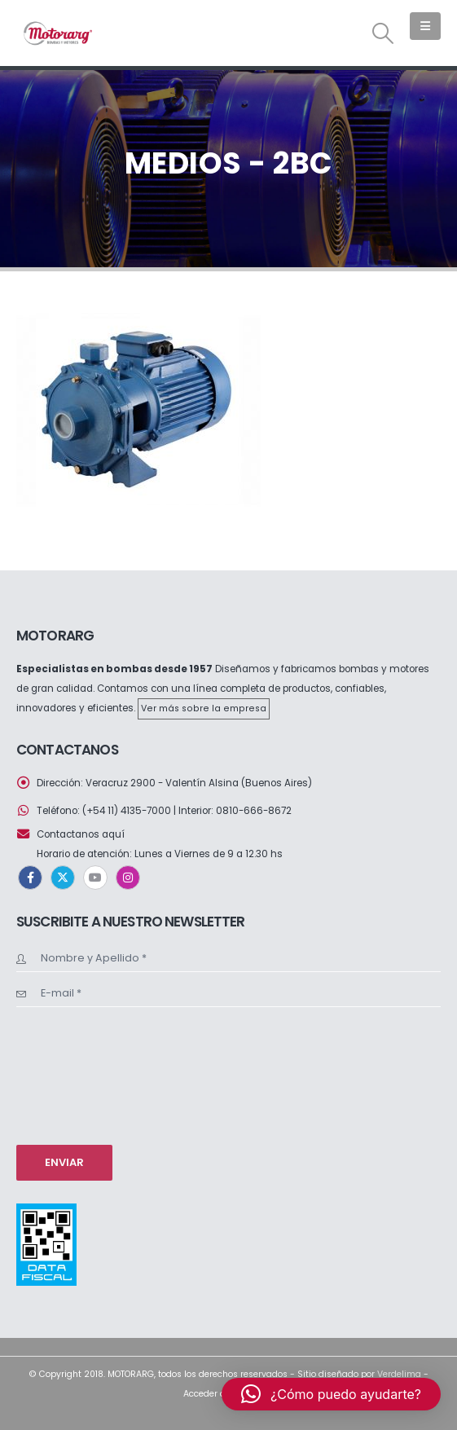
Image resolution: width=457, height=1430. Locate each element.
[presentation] (83, 1074)
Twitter (63, 877)
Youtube (95, 877)
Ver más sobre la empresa (203, 708)
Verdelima (399, 1374)
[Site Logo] (57, 33)
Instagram (128, 877)
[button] (383, 33)
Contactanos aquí (81, 834)
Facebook (30, 877)
